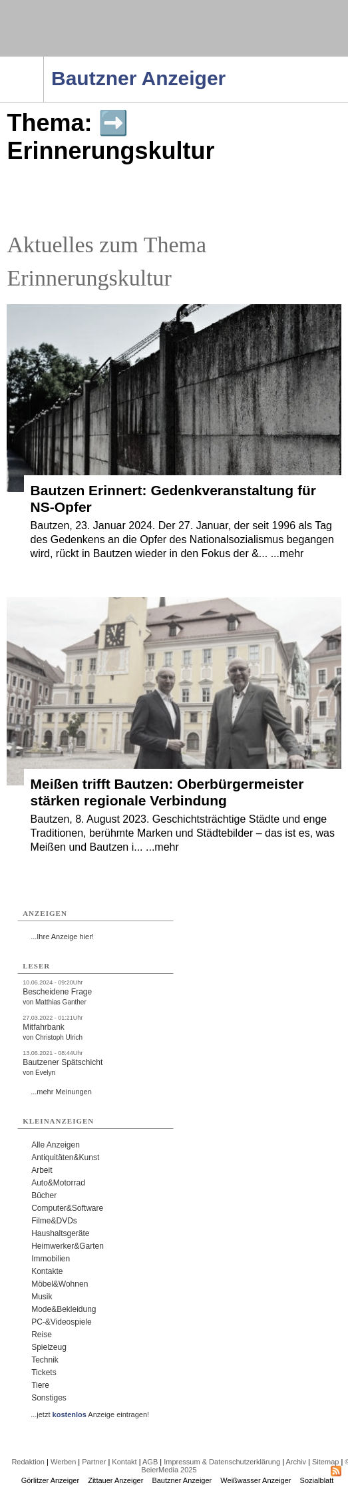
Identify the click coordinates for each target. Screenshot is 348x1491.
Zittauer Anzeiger (115, 1480)
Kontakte (47, 1271)
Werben (63, 1462)
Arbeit (41, 1170)
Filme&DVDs (54, 1220)
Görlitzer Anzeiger (50, 1480)
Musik (41, 1296)
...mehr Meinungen (61, 1091)
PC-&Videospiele (61, 1322)
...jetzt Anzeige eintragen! (90, 1414)
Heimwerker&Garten (67, 1246)
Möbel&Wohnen (59, 1284)
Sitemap (325, 1462)
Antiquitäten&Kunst (65, 1157)
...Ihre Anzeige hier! (62, 936)
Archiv (295, 1462)
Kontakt (124, 1462)
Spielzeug (49, 1347)
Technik (45, 1360)
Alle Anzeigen (55, 1145)
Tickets (44, 1372)
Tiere (40, 1385)
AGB (150, 1462)
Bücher (44, 1195)
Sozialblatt (317, 1480)
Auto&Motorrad (58, 1182)
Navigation (43, 61)
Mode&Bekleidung (63, 1309)
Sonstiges (49, 1397)
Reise (41, 1334)
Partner (94, 1462)
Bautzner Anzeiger (182, 1480)
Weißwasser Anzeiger (255, 1480)
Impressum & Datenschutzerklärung (222, 1462)
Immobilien (50, 1258)
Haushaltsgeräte (60, 1233)
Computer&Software (67, 1208)
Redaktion (28, 1462)
